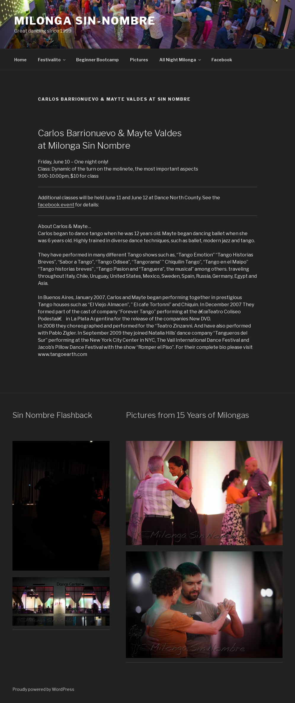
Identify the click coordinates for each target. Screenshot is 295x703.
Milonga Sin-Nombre (85, 20)
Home (20, 59)
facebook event (56, 205)
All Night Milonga (180, 59)
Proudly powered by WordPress (43, 689)
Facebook (221, 59)
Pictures (139, 59)
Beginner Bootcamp (97, 59)
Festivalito (52, 59)
